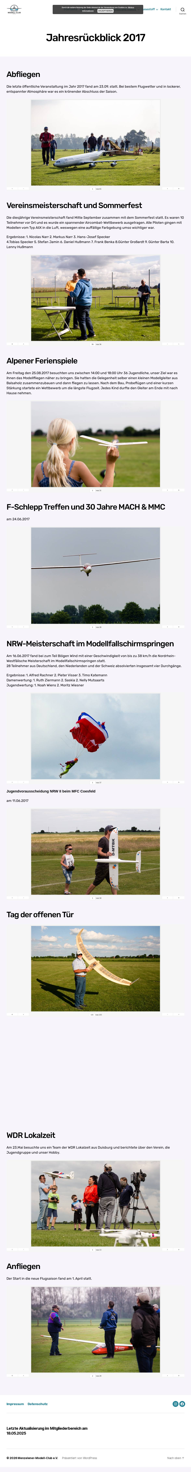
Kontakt (165, 11)
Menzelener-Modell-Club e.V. (38, 1463)
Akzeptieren (105, 11)
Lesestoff (148, 11)
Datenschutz (39, 1409)
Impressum (16, 1409)
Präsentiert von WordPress (80, 1463)
